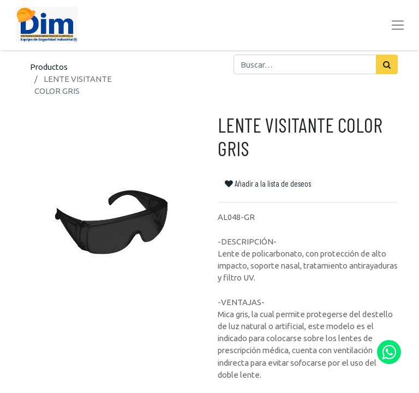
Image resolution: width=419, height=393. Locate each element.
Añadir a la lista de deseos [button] (268, 183)
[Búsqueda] (387, 64)
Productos (49, 67)
